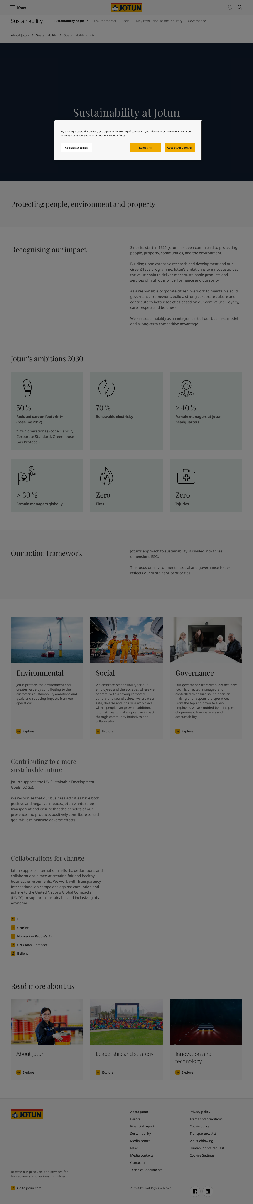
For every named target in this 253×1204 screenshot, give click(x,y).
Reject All (145, 147)
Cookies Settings (76, 147)
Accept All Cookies (179, 147)
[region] (128, 140)
